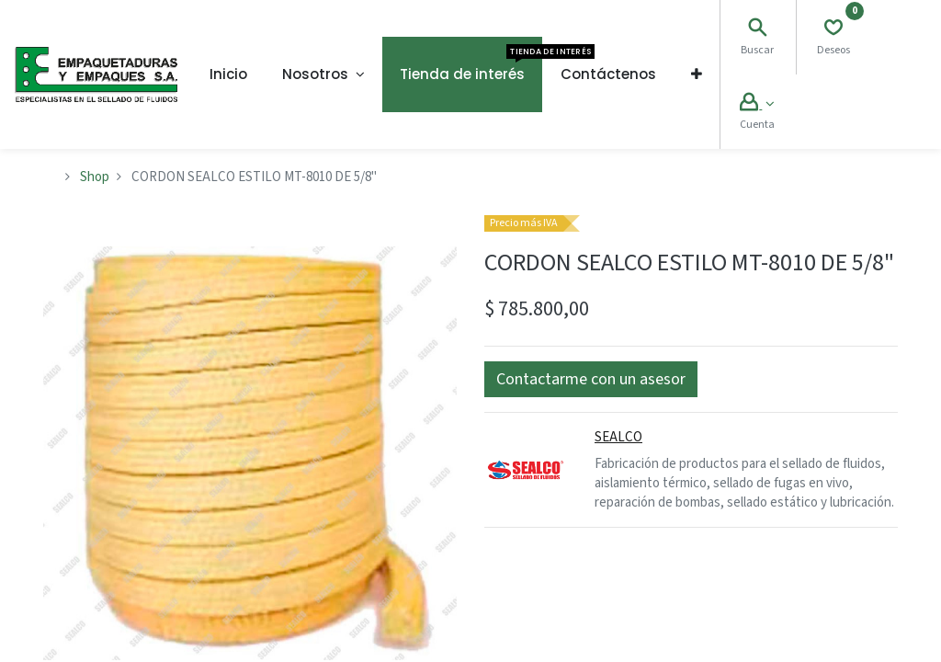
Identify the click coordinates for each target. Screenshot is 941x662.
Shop (94, 177)
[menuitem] (228, 74)
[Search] (757, 30)
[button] (697, 74)
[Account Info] (757, 104)
